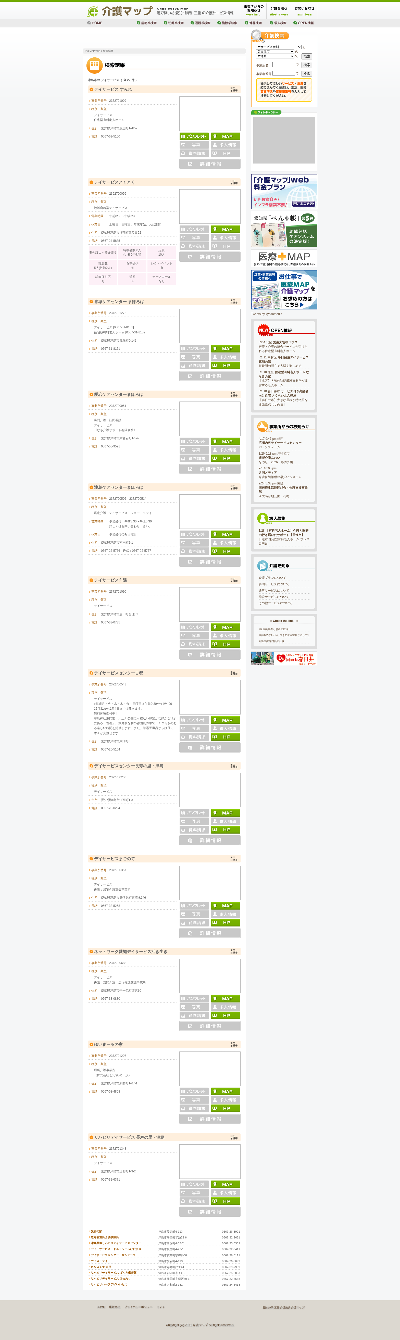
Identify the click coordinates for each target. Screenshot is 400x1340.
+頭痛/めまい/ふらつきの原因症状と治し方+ (284, 635)
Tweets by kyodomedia (266, 314)
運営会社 (114, 1306)
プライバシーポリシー (138, 1306)
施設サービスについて (274, 597)
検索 (307, 56)
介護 (293, 1307)
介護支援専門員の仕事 (271, 641)
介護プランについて (272, 578)
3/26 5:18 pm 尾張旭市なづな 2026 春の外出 (276, 458)
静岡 (270, 1307)
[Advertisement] (142, 38)
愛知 (265, 1307)
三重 (276, 1307)
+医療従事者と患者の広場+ (274, 629)
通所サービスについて (274, 590)
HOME (101, 1306)
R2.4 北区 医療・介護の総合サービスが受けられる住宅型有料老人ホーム (283, 347)
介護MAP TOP (92, 50)
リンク (160, 1306)
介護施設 (285, 1307)
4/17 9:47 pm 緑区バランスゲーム (280, 443)
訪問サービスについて (274, 584)
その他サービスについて (275, 603)
